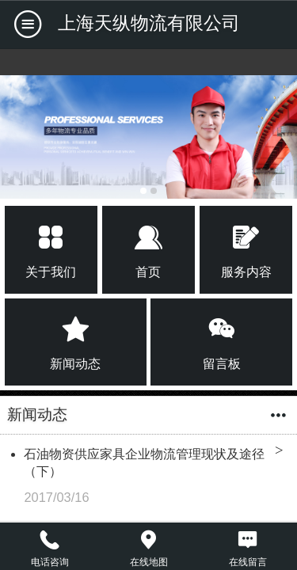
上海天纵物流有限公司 (149, 23)
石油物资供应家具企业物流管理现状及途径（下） (144, 462)
